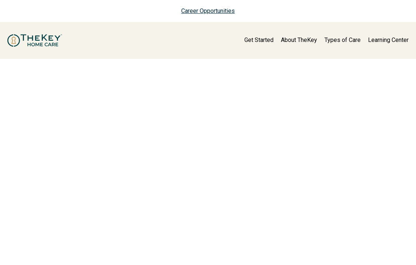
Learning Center (388, 39)
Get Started (259, 39)
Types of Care (342, 39)
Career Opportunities (208, 10)
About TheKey (299, 39)
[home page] (34, 40)
